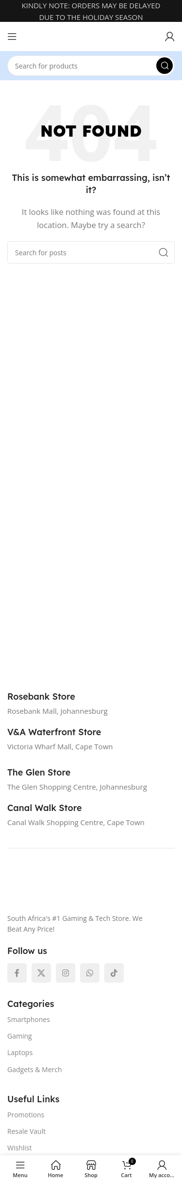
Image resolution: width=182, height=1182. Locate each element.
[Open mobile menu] (12, 36)
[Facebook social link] (17, 973)
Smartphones (28, 1019)
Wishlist (19, 1147)
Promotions (25, 1114)
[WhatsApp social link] (89, 973)
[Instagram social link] (65, 973)
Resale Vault (26, 1131)
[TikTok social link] (114, 973)
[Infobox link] (52, 697)
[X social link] (41, 973)
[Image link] (82, 886)
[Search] (91, 65)
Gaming (19, 1036)
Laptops (20, 1052)
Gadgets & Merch (34, 1069)
